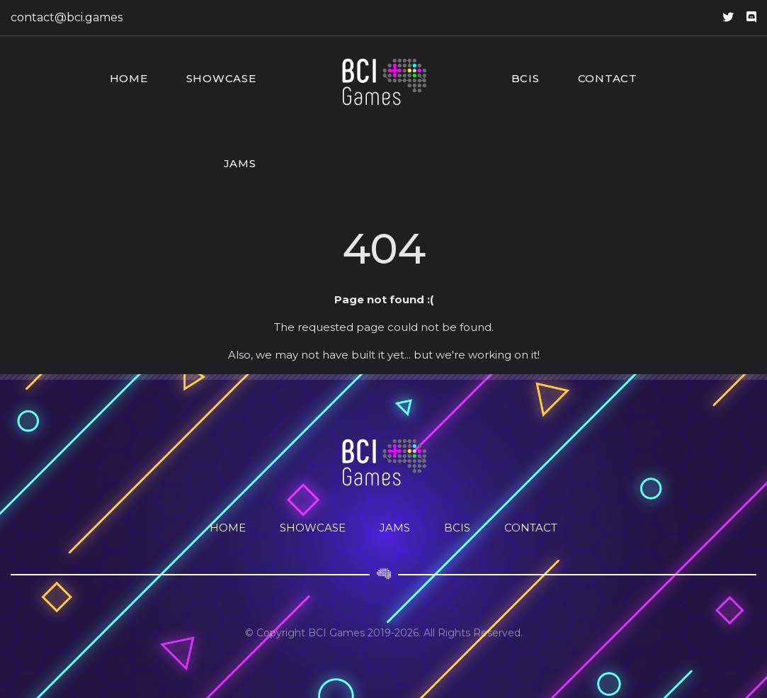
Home (129, 78)
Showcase (221, 78)
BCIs (525, 78)
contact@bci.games (67, 17)
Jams (240, 163)
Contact (607, 78)
